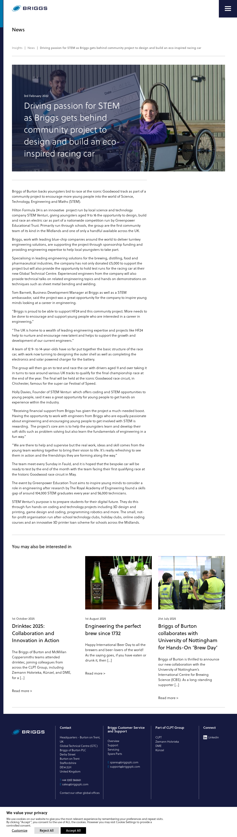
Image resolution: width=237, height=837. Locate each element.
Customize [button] (19, 830)
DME (158, 746)
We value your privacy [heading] (26, 812)
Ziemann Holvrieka (167, 742)
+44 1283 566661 (71, 780)
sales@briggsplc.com (75, 784)
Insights (17, 48)
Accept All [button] (73, 830)
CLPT (158, 737)
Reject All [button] (47, 830)
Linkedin (213, 737)
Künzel (159, 750)
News (31, 48)
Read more (20, 690)
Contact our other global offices (80, 793)
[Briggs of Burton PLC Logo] (39, 8)
